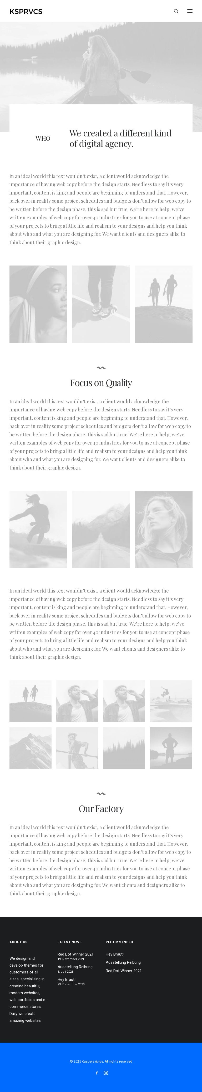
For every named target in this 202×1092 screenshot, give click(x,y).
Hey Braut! (66, 979)
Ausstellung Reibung (75, 967)
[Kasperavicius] (35, 11)
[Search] (174, 11)
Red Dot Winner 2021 (76, 954)
